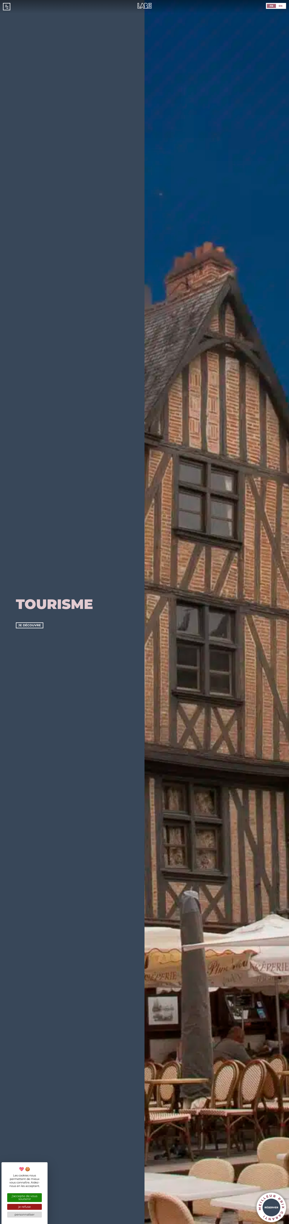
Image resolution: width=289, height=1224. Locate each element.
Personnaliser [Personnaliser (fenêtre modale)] (24, 1214)
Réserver (271, 1207)
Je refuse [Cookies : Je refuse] (24, 1207)
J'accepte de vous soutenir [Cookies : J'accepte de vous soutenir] (24, 1197)
